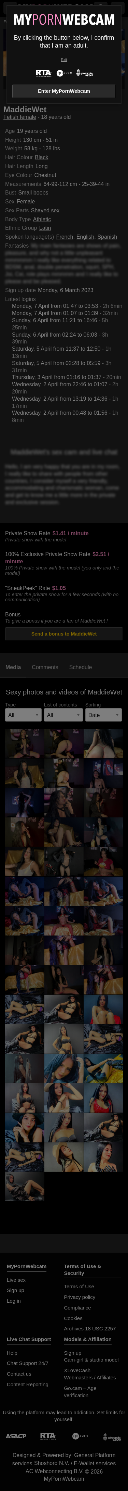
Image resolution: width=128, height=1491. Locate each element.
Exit (64, 60)
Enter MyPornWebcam (64, 91)
